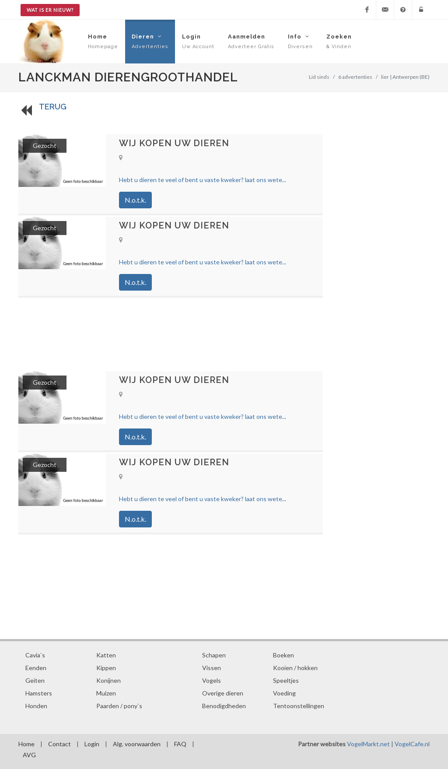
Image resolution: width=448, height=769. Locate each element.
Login (91, 744)
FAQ (180, 744)
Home (26, 744)
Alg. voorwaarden (137, 744)
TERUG (52, 106)
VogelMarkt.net (368, 744)
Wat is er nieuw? (50, 10)
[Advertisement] (170, 334)
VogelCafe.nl (412, 744)
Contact (59, 744)
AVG (29, 754)
